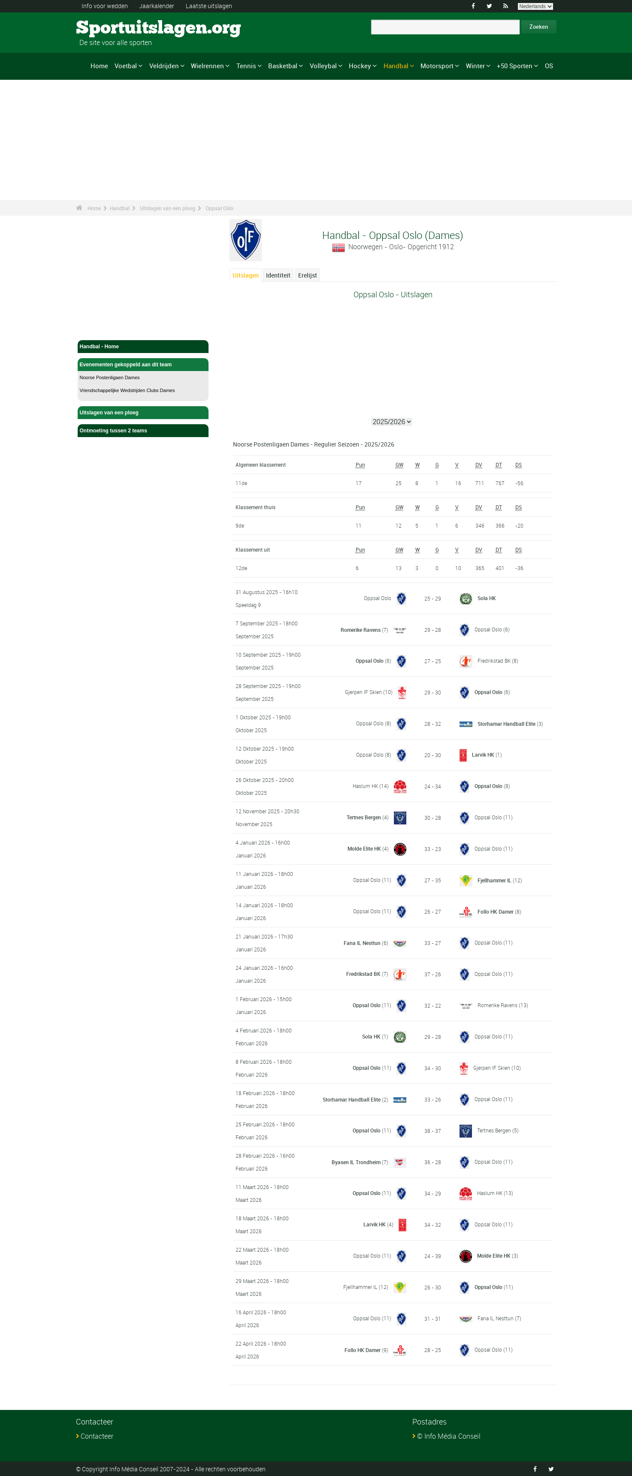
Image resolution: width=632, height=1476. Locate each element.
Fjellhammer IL (494, 879)
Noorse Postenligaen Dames (110, 377)
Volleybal (323, 65)
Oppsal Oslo (219, 208)
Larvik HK (483, 754)
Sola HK (487, 598)
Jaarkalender (156, 6)
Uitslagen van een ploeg (167, 208)
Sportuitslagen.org (108, 28)
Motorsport (437, 65)
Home (99, 65)
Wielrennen (207, 65)
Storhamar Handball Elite (506, 723)
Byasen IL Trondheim (356, 1161)
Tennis (246, 65)
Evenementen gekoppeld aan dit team (143, 364)
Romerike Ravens (361, 629)
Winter (475, 65)
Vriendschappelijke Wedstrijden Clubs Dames (127, 390)
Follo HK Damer (496, 911)
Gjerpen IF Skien (363, 691)
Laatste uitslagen (209, 6)
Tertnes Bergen (364, 816)
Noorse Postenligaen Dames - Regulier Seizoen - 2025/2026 (313, 444)
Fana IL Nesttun (362, 942)
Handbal (396, 65)
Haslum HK (365, 785)
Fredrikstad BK (494, 660)
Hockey (360, 65)
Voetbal (126, 65)
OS (549, 65)
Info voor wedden (105, 6)
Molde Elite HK (364, 848)
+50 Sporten (514, 65)
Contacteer (97, 1435)
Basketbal (282, 65)
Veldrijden (164, 65)
